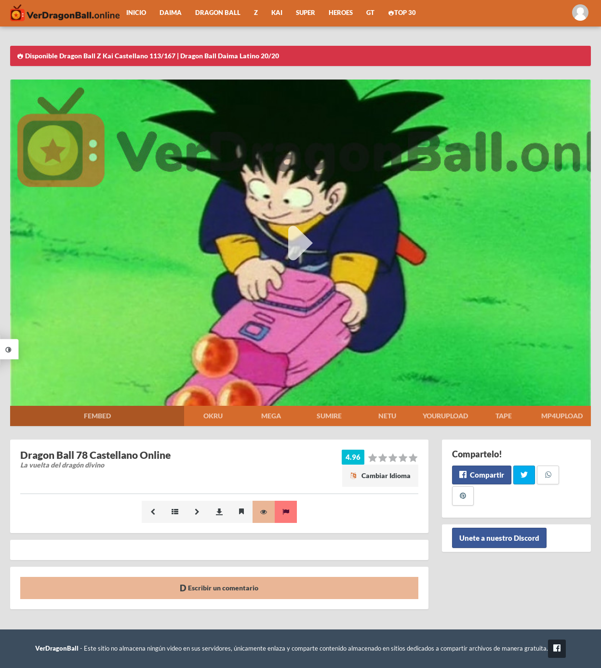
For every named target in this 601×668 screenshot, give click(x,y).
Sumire (329, 416)
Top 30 (402, 12)
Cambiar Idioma (380, 475)
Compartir (481, 474)
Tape (503, 416)
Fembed (97, 416)
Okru (213, 416)
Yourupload (445, 416)
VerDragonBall (57, 648)
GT (370, 12)
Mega (271, 416)
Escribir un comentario (219, 588)
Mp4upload (562, 416)
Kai (276, 12)
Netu (387, 416)
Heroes (341, 12)
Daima (171, 12)
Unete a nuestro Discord (499, 538)
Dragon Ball (217, 12)
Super (305, 12)
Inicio (136, 12)
